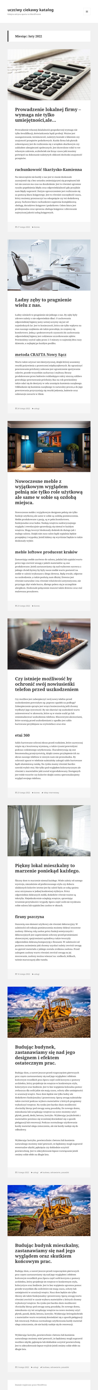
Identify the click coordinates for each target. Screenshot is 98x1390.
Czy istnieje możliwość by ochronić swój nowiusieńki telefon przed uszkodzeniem (47, 684)
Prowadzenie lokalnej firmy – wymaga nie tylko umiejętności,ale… (48, 114)
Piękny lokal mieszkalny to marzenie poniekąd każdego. (47, 868)
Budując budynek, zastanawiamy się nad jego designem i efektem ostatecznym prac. (45, 1055)
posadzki (65, 1172)
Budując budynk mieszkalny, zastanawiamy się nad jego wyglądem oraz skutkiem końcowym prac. (47, 1253)
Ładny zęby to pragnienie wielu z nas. (43, 302)
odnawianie (55, 1172)
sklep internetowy (51, 792)
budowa (45, 1172)
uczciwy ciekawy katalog (31, 9)
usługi (36, 408)
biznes (37, 227)
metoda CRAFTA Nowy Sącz (40, 354)
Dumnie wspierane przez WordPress (31, 1385)
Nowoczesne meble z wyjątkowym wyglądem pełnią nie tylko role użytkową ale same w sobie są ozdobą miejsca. (49, 491)
